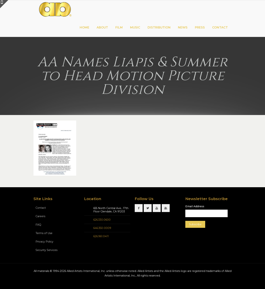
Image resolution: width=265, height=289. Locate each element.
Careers (40, 216)
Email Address (194, 206)
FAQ (38, 224)
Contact (41, 207)
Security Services (46, 250)
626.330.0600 (102, 219)
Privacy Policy (44, 241)
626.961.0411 (101, 236)
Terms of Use (44, 233)
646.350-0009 (102, 228)
